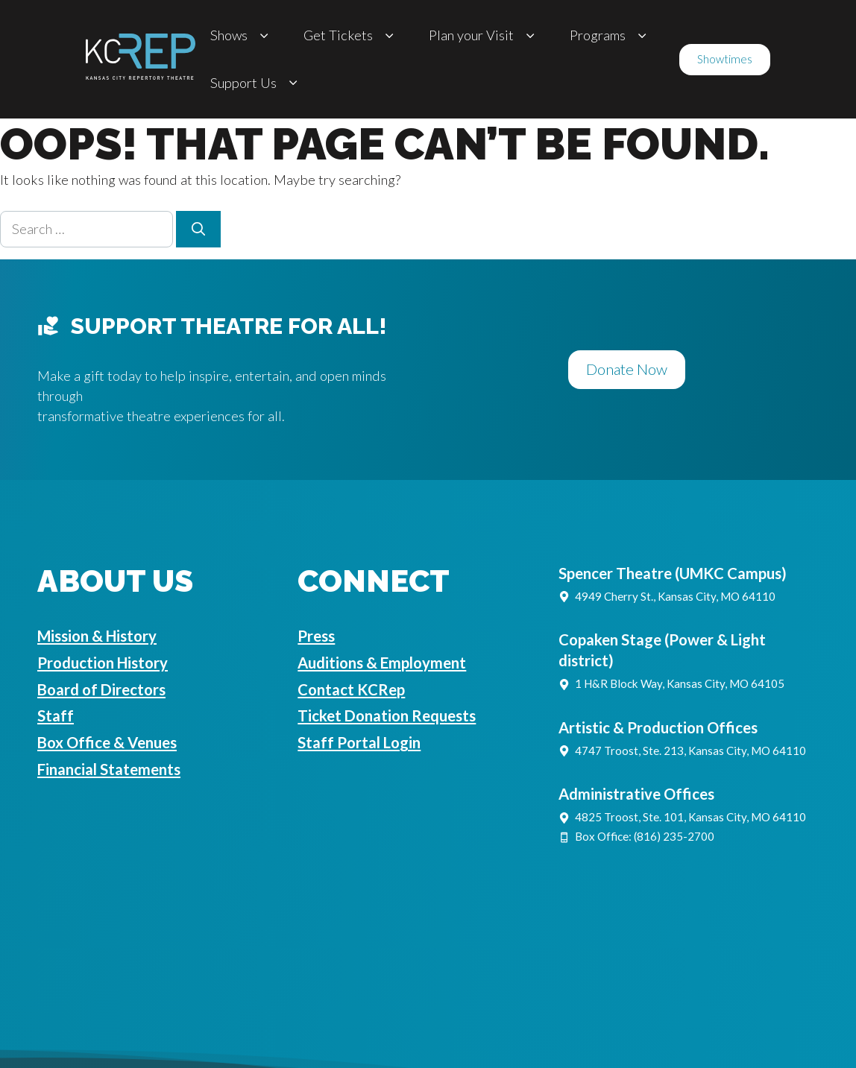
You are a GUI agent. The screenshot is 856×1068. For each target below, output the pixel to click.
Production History (102, 663)
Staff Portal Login (359, 742)
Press (316, 636)
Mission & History (97, 636)
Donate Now (626, 369)
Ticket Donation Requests (387, 715)
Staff (55, 715)
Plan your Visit (484, 35)
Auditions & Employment (382, 663)
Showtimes (724, 59)
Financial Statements (108, 769)
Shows (242, 35)
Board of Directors (101, 689)
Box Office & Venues (107, 742)
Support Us (256, 83)
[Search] (198, 229)
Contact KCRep (351, 689)
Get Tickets (351, 35)
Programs (611, 35)
